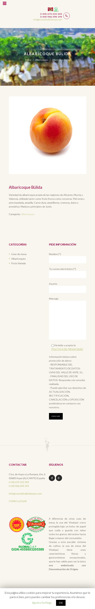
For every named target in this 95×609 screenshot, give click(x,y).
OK (61, 602)
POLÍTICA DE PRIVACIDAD (67, 349)
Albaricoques (41, 59)
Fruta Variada (18, 263)
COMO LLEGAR (18, 501)
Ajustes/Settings (42, 602)
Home (28, 59)
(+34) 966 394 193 (19, 485)
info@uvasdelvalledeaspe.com (25, 493)
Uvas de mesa (18, 254)
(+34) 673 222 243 (19, 482)
